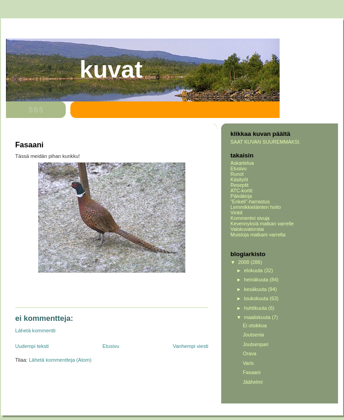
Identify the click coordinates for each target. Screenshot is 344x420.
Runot (237, 174)
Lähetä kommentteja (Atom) (60, 360)
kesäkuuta (256, 289)
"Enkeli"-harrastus (250, 201)
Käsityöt (239, 179)
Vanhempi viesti (190, 346)
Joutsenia (253, 334)
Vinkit (236, 212)
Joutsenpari (256, 344)
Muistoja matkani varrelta (258, 234)
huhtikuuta (256, 308)
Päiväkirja (241, 196)
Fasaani (251, 372)
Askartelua (242, 163)
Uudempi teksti (32, 346)
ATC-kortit (241, 190)
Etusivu (111, 346)
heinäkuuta (257, 279)
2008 (244, 262)
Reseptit (239, 185)
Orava (249, 353)
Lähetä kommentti (35, 330)
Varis (248, 363)
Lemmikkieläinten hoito (255, 207)
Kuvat (111, 69)
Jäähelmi (253, 382)
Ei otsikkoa (255, 325)
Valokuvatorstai (247, 229)
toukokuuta (257, 298)
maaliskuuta (258, 317)
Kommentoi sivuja (249, 218)
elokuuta (254, 270)
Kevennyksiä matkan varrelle (262, 223)
